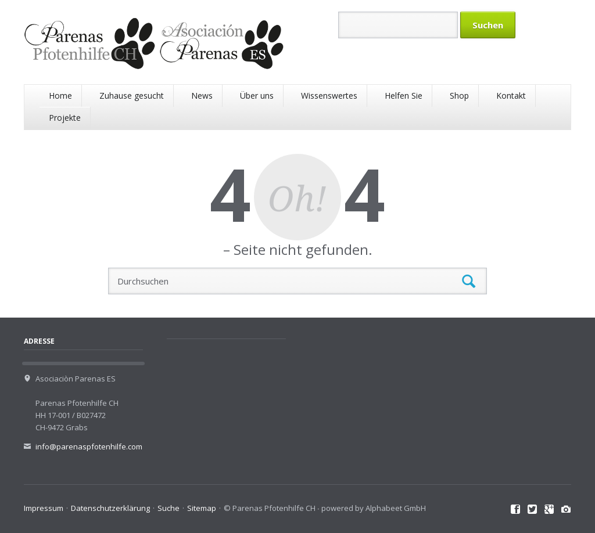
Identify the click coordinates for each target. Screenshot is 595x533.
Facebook (516, 509)
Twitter (532, 509)
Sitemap (201, 508)
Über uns (257, 95)
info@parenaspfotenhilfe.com (88, 446)
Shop (459, 95)
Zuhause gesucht (131, 95)
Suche (168, 508)
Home (60, 95)
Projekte (65, 117)
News (202, 95)
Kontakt (511, 95)
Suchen (468, 281)
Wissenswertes (329, 95)
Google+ (549, 509)
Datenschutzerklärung (110, 508)
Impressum (43, 508)
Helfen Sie (403, 95)
